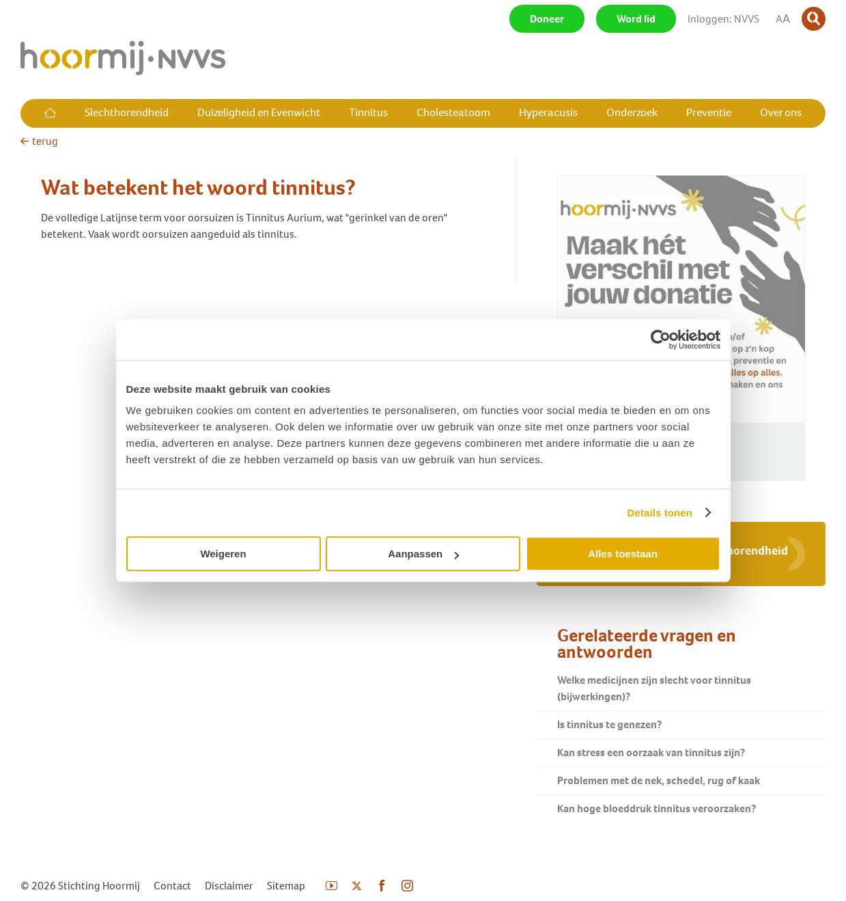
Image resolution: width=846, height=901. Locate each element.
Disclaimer (229, 885)
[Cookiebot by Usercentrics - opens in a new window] (660, 339)
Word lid (636, 19)
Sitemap (286, 885)
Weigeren (223, 553)
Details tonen (660, 512)
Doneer (547, 19)
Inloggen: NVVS (723, 19)
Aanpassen (423, 553)
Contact (172, 885)
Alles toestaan (623, 553)
